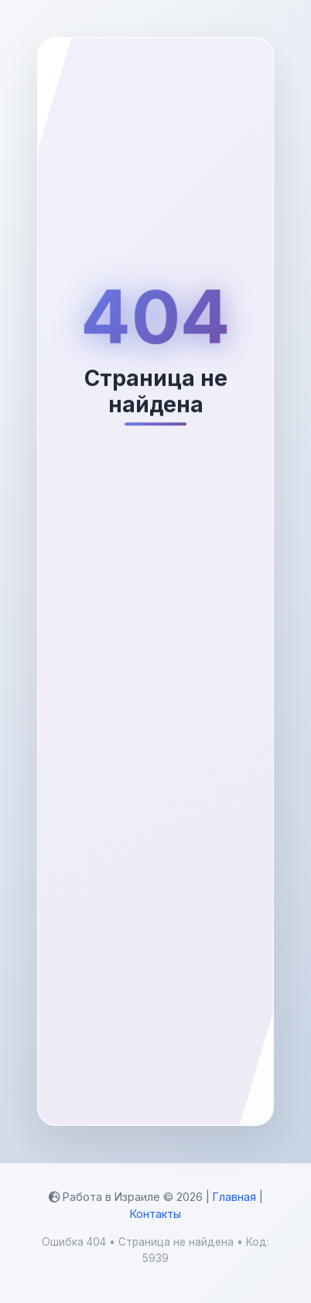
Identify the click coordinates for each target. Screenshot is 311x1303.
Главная (234, 1196)
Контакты (155, 1213)
